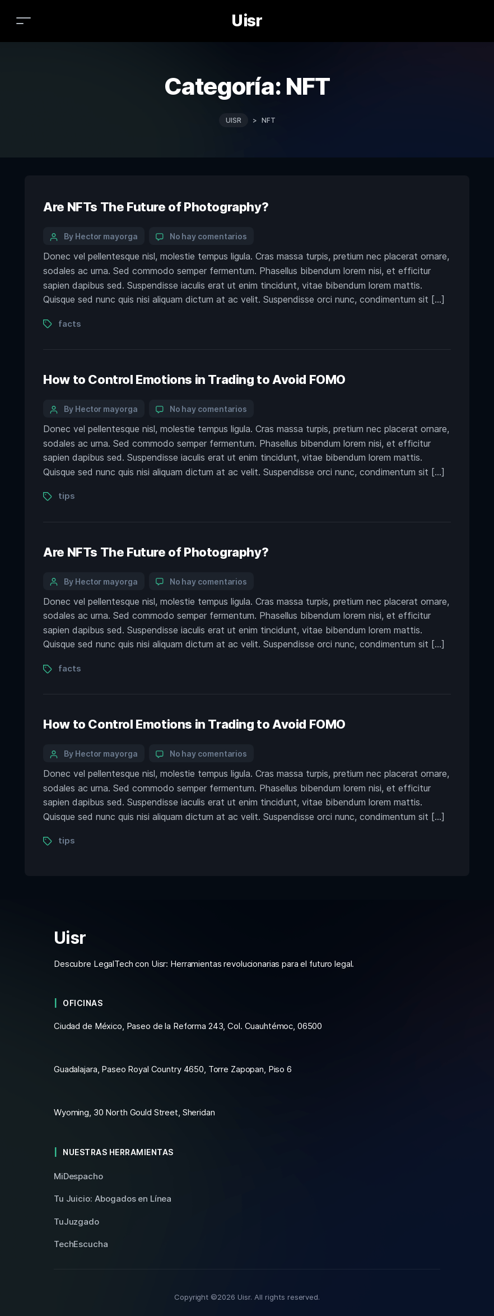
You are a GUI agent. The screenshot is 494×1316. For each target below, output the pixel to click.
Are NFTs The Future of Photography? (155, 207)
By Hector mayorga (101, 236)
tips (66, 495)
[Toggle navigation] (23, 20)
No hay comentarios (209, 236)
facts (69, 323)
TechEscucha (81, 1244)
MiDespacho (78, 1176)
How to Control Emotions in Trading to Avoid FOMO (194, 379)
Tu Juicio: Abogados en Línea (112, 1198)
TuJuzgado (76, 1221)
